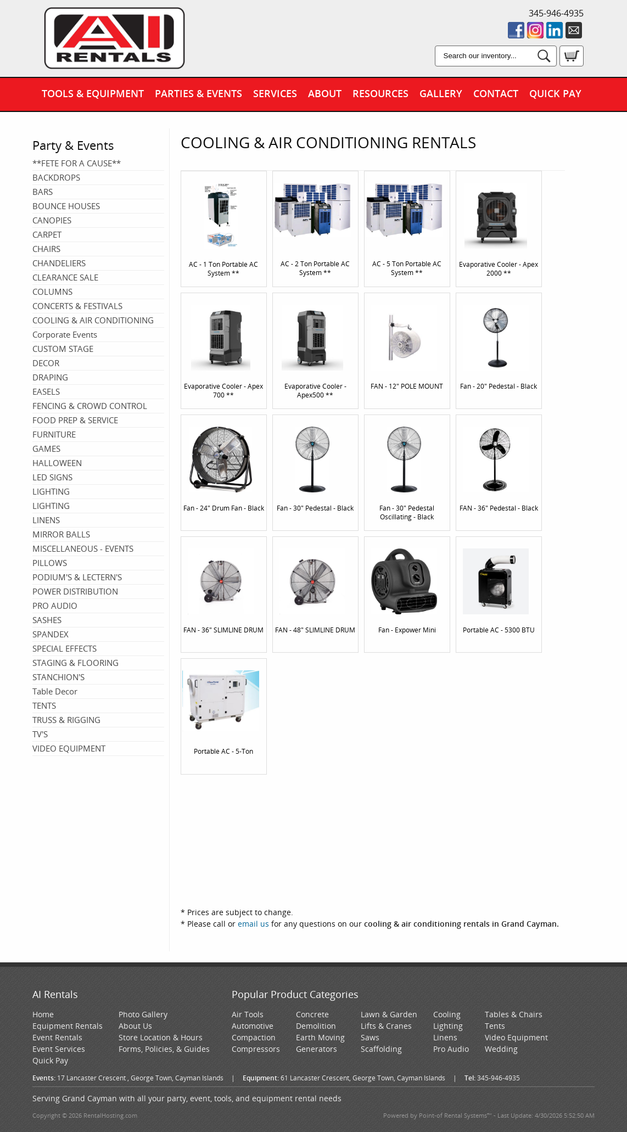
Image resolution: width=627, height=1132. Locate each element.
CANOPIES (51, 220)
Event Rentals (57, 1037)
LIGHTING (51, 491)
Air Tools (248, 1014)
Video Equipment (516, 1037)
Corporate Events (64, 334)
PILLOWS (49, 562)
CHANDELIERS (59, 262)
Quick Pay (555, 93)
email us (253, 923)
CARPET (46, 234)
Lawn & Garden (389, 1014)
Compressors (256, 1049)
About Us (135, 1026)
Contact (495, 93)
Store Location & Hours (161, 1037)
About (325, 93)
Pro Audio (451, 1049)
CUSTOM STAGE (62, 348)
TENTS (44, 705)
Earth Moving (320, 1037)
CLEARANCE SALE (65, 277)
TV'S (40, 733)
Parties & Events (198, 93)
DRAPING (50, 377)
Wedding (501, 1049)
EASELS (46, 391)
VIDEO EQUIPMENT (68, 748)
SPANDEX (50, 634)
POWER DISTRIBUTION (75, 591)
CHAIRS (46, 248)
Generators (316, 1049)
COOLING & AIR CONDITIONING (93, 320)
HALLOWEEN (57, 462)
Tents (495, 1026)
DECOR (45, 362)
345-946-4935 (556, 13)
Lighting (448, 1026)
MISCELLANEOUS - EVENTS (82, 548)
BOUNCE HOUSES (66, 205)
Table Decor (54, 691)
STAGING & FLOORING (75, 662)
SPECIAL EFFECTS (64, 648)
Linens (445, 1037)
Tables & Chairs (513, 1014)
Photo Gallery (143, 1014)
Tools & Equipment (93, 93)
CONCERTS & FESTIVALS (77, 305)
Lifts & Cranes (386, 1026)
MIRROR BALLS (61, 534)
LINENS (46, 519)
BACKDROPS (56, 177)
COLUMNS (52, 291)
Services (275, 93)
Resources (380, 93)
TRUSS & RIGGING (66, 719)
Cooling (447, 1014)
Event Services (58, 1049)
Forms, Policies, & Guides (164, 1049)
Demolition (316, 1026)
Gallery (440, 93)
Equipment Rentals (67, 1026)
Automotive (252, 1026)
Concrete (312, 1014)
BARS (42, 191)
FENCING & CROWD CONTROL (89, 405)
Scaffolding (381, 1049)
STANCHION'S (58, 676)
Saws (370, 1037)
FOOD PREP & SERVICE (75, 419)
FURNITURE (54, 434)
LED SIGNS (52, 477)
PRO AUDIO (54, 605)
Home (43, 1014)
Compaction (254, 1037)
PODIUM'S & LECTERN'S (77, 576)
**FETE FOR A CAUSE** (76, 163)
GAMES (46, 448)
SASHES (46, 619)
